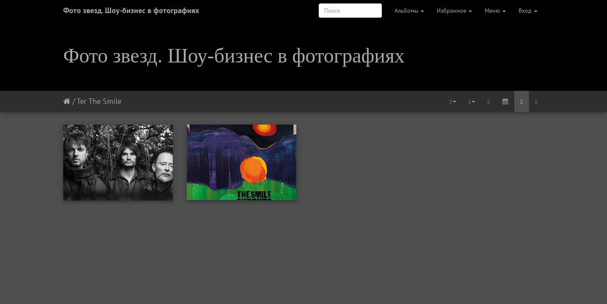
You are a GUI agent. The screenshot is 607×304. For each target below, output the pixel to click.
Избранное (454, 10)
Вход (527, 10)
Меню (495, 10)
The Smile (105, 101)
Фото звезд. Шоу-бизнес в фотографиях (131, 10)
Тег (81, 101)
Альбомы (409, 10)
